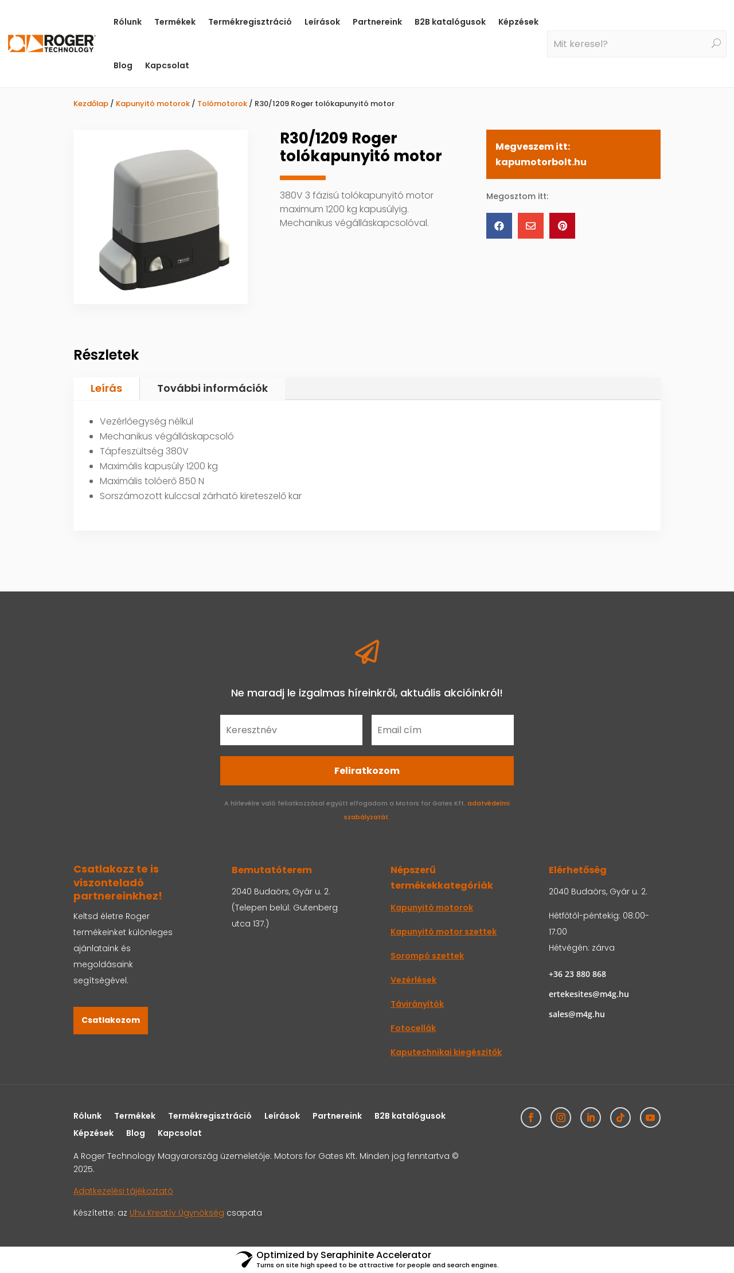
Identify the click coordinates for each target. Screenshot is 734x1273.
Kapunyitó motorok (153, 103)
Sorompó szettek (427, 955)
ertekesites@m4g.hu (589, 993)
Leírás (106, 388)
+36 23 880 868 (577, 973)
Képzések (518, 22)
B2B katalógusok (450, 22)
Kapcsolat (167, 65)
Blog (123, 65)
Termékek (175, 22)
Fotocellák (413, 1028)
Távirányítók (417, 1004)
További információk (212, 388)
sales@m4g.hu (577, 1014)
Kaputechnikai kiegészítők (446, 1052)
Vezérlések (413, 980)
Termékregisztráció (250, 22)
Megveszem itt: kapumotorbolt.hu (541, 154)
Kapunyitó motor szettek (444, 931)
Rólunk (128, 22)
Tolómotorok (222, 103)
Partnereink (377, 22)
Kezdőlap (90, 103)
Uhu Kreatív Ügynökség (177, 1213)
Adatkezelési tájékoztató (123, 1191)
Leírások (322, 22)
